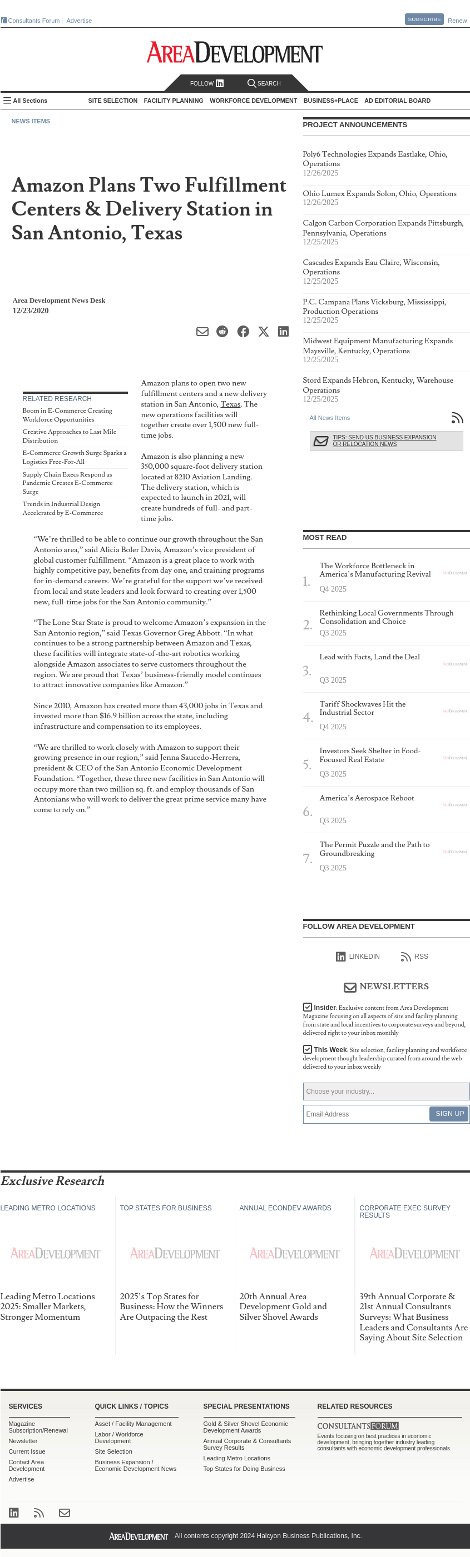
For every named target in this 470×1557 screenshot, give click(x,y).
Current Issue (27, 1451)
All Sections (30, 100)
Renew (457, 20)
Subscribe (424, 19)
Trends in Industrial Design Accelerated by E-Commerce (63, 508)
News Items (31, 121)
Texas (230, 404)
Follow (207, 83)
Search (264, 83)
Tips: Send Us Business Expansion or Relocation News (385, 440)
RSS (414, 957)
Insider (384, 1020)
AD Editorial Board (397, 100)
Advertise (79, 20)
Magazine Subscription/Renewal (38, 1427)
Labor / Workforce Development (119, 1437)
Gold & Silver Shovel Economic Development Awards (246, 1427)
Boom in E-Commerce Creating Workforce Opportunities (67, 415)
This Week (385, 1058)
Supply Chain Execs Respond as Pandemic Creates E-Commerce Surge (68, 483)
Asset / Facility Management (133, 1423)
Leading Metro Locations (237, 1458)
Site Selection (113, 1451)
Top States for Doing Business (244, 1468)
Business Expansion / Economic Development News (136, 1465)
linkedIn (358, 957)
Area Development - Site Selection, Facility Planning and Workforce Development (235, 52)
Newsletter (23, 1441)
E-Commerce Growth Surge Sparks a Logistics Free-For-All (75, 457)
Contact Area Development (27, 1465)
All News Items (330, 417)
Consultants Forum (34, 20)
